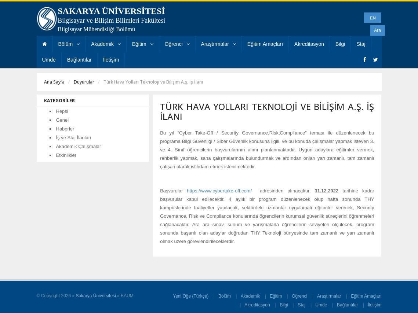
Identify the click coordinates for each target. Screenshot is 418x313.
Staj (360, 44)
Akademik (105, 44)
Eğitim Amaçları (265, 44)
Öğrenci (177, 44)
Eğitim (142, 44)
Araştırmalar (218, 44)
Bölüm (69, 44)
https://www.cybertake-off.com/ (219, 191)
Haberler (65, 129)
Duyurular (84, 82)
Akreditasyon (309, 44)
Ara (377, 30)
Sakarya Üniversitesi (96, 295)
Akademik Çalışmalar (78, 146)
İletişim (111, 60)
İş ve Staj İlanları (73, 137)
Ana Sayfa (54, 82)
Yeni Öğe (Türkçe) (190, 296)
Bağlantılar (79, 60)
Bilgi (340, 44)
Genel (62, 120)
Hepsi (62, 111)
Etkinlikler (66, 155)
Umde (49, 60)
